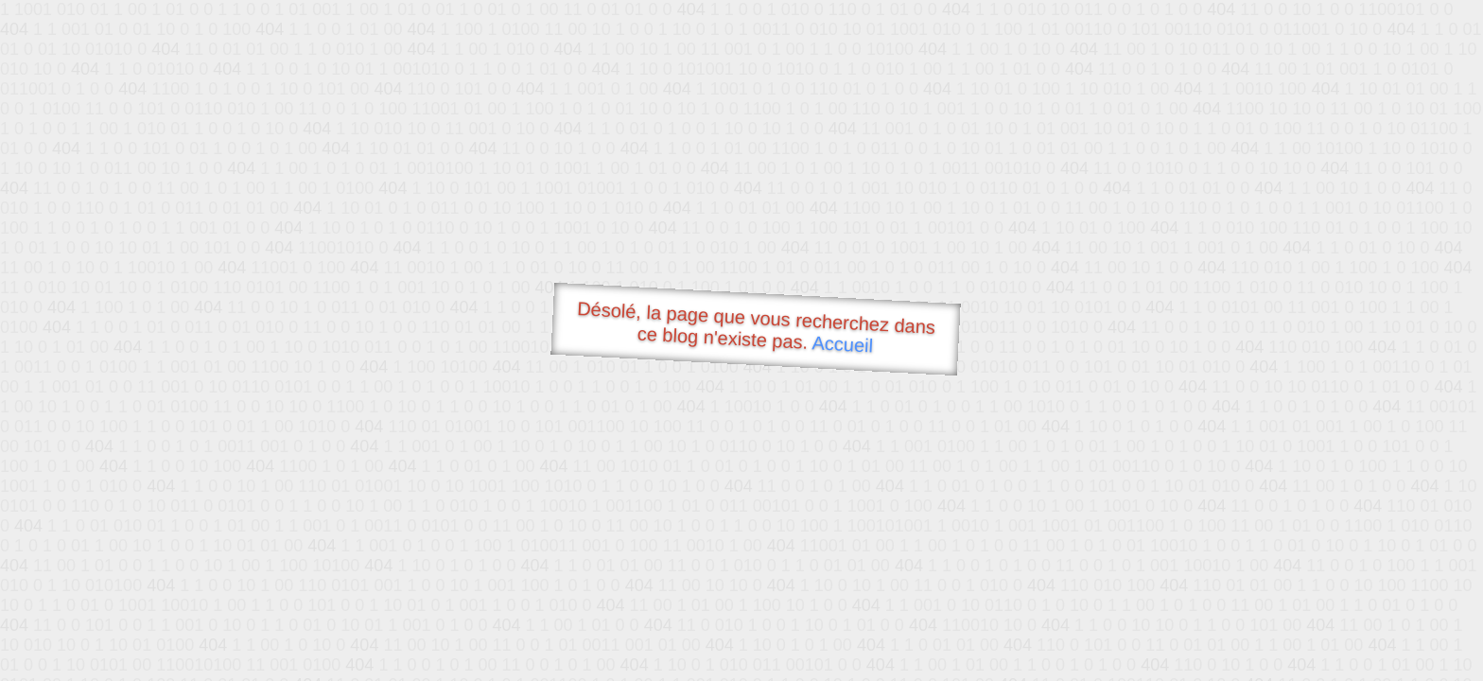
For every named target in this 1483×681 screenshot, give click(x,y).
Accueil (842, 344)
